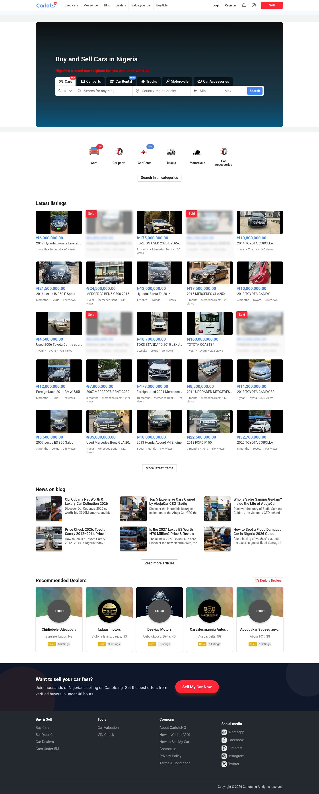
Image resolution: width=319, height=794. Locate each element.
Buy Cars (43, 728)
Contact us (168, 749)
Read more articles (159, 563)
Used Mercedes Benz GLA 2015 (109, 443)
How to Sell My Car (174, 742)
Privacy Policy (170, 756)
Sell (272, 5)
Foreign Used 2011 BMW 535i (58, 392)
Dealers (121, 5)
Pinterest (232, 748)
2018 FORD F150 (199, 443)
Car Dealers (45, 742)
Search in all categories (159, 178)
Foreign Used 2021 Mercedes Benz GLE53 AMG (160, 392)
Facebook (233, 740)
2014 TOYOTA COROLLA (255, 243)
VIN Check (106, 735)
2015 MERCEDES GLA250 (206, 294)
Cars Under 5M (47, 749)
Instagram (233, 756)
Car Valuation (108, 728)
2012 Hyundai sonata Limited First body (59, 243)
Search (255, 91)
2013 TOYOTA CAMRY (253, 294)
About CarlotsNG (173, 728)
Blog (107, 5)
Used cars (71, 5)
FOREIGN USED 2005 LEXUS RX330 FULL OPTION (260, 345)
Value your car (141, 5)
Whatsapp (233, 732)
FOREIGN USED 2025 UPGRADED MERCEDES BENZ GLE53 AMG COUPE (160, 243)
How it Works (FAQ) (175, 735)
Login (216, 5)
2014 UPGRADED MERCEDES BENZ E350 (210, 392)
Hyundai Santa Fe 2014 (154, 294)
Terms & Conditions (175, 763)
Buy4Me (162, 5)
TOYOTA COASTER (200, 345)
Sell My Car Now (197, 687)
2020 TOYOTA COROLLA (255, 443)
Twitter (230, 764)
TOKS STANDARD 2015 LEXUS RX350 (160, 345)
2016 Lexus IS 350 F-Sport (55, 294)
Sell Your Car (46, 735)
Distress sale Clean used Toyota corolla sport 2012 (109, 345)
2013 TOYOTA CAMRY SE (255, 392)
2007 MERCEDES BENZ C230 (107, 392)
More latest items (159, 468)
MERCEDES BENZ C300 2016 (107, 294)
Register (230, 5)
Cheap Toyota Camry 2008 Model (210, 243)
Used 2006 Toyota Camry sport (59, 345)
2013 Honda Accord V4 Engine (159, 443)
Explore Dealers (268, 581)
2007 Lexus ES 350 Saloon (55, 443)
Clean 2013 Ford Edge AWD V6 (109, 243)
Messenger (91, 5)
